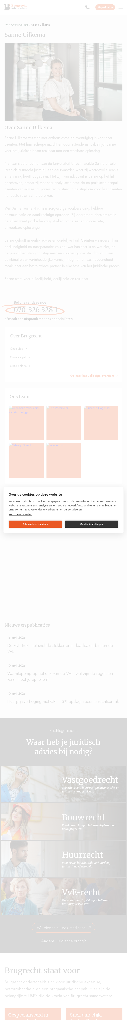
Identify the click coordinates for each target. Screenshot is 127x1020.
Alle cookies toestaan (35, 524)
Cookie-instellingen (91, 524)
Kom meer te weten (20, 514)
